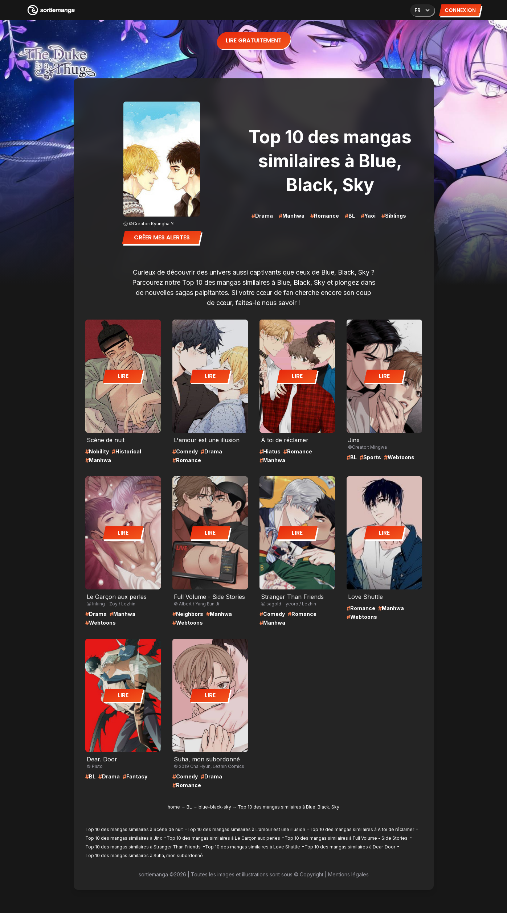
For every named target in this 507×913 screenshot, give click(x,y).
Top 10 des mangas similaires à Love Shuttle (252, 847)
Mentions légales (348, 874)
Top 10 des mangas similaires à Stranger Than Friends (143, 847)
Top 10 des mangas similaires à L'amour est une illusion (246, 829)
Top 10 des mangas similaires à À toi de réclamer (362, 829)
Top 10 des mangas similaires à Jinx (123, 838)
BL (189, 807)
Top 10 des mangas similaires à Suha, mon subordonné (144, 855)
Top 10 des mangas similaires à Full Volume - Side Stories (346, 838)
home (174, 807)
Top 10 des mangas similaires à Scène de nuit (134, 829)
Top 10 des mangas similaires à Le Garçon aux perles (223, 838)
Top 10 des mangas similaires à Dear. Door (349, 847)
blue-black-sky (215, 807)
